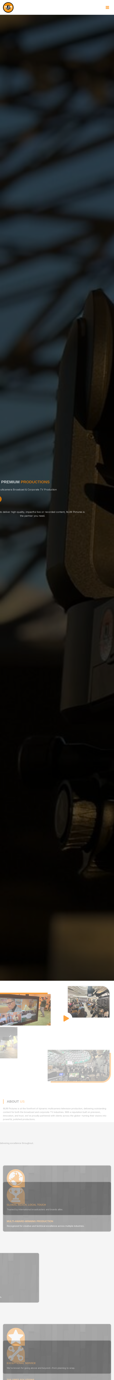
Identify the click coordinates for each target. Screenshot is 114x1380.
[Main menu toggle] (107, 7)
